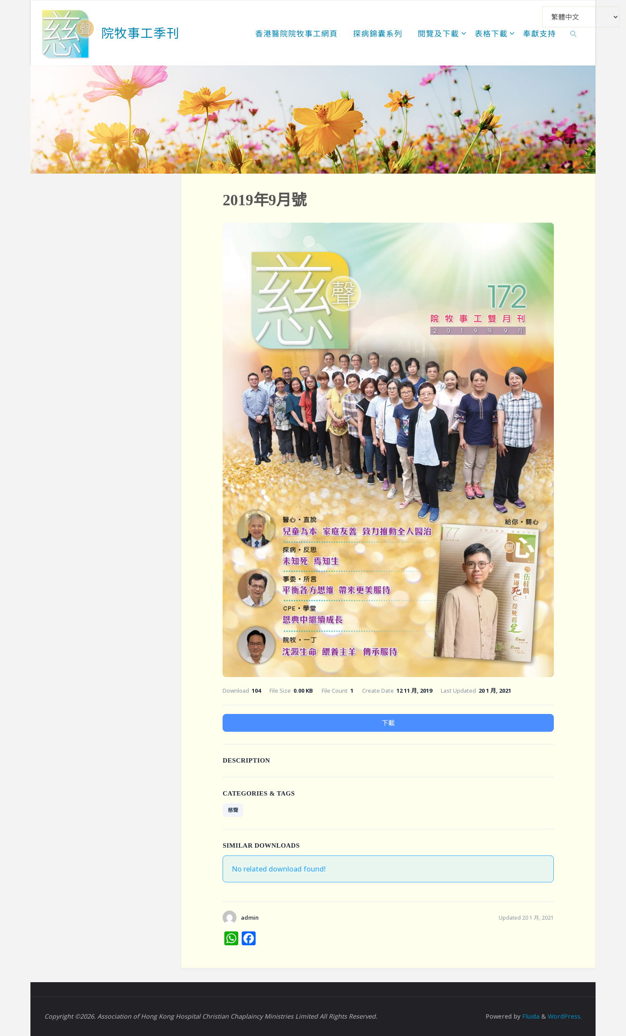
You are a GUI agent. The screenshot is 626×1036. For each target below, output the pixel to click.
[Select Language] (580, 17)
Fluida (529, 1016)
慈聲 (233, 810)
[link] (573, 33)
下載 (388, 722)
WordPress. (565, 1016)
